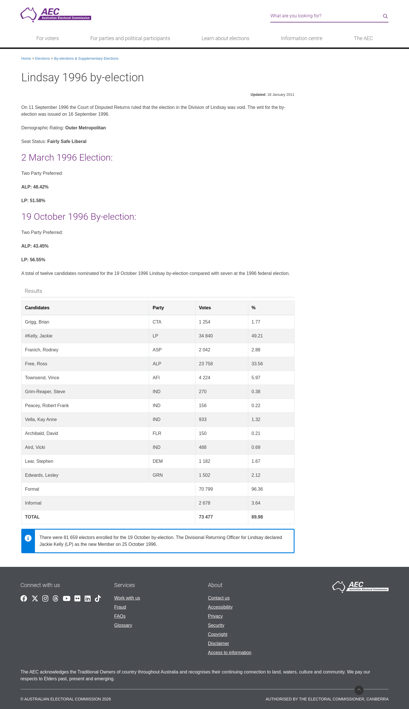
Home (26, 58)
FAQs (120, 616)
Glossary (123, 625)
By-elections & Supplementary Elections (86, 58)
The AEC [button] (363, 38)
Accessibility (220, 607)
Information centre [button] (301, 38)
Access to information (229, 652)
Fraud (120, 607)
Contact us (218, 598)
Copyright (217, 634)
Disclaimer (218, 643)
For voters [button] (47, 38)
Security (216, 625)
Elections (42, 58)
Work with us (127, 598)
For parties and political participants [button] (130, 38)
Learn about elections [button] (225, 38)
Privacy (215, 616)
